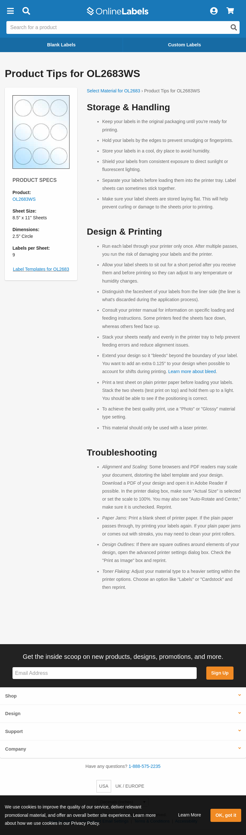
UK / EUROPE (129, 786)
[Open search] (234, 27)
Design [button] (12, 713)
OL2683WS (24, 199)
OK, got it (226, 815)
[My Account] (214, 11)
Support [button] (14, 731)
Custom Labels (184, 44)
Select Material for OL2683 (113, 90)
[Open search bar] (26, 11)
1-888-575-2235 (145, 766)
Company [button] (15, 749)
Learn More (189, 814)
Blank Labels (61, 44)
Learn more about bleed (192, 371)
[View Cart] (230, 11)
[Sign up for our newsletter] (104, 673)
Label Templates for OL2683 (41, 269)
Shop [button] (11, 695)
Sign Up (219, 672)
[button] (10, 11)
